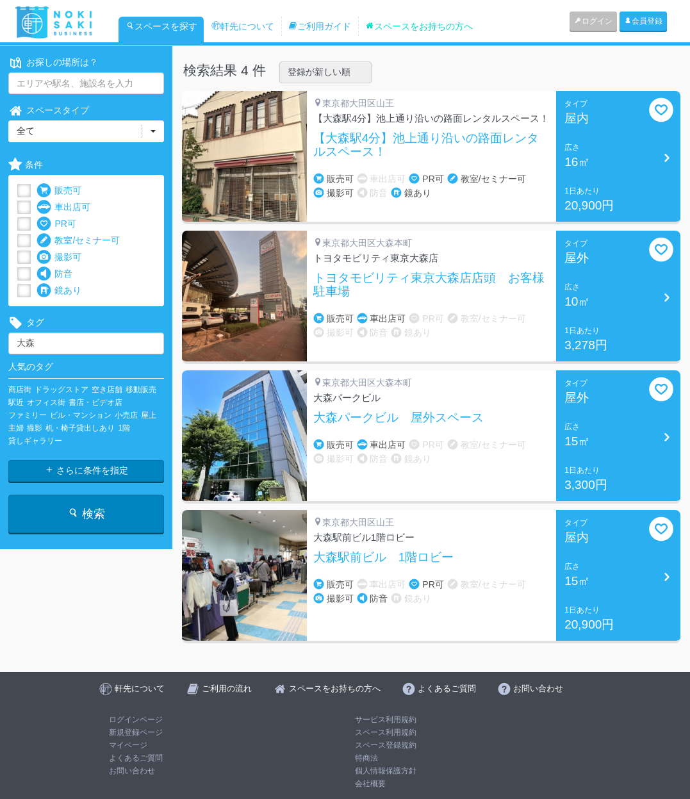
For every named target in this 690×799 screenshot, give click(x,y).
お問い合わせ (132, 770)
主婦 (16, 428)
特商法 (366, 758)
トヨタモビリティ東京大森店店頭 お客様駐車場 (429, 285)
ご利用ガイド (319, 26)
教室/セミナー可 (78, 240)
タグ (26, 322)
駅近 (16, 402)
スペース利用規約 (385, 732)
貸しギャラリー (35, 440)
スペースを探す (161, 26)
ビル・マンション (80, 415)
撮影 (34, 428)
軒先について (242, 26)
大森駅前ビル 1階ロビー (383, 557)
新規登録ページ (136, 732)
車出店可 (63, 207)
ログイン (593, 21)
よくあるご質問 (136, 758)
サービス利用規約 (385, 719)
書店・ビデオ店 (95, 402)
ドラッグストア (61, 389)
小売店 (126, 415)
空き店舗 (107, 389)
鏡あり (59, 290)
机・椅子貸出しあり (80, 428)
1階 (124, 428)
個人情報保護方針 (385, 770)
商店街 (19, 389)
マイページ (128, 745)
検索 (86, 513)
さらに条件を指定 (86, 470)
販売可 (59, 190)
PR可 (56, 224)
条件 (25, 165)
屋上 (148, 415)
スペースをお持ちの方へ (419, 26)
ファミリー (27, 415)
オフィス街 (46, 402)
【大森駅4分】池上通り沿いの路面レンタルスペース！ (426, 145)
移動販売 (141, 389)
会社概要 (370, 783)
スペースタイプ (48, 110)
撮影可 (59, 257)
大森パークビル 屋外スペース (398, 417)
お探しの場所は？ (53, 62)
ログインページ (136, 719)
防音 (54, 274)
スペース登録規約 (385, 745)
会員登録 (643, 21)
